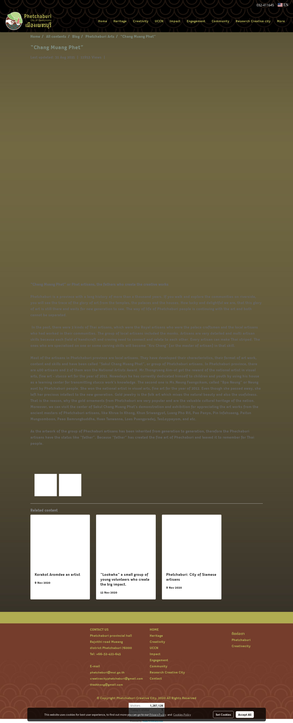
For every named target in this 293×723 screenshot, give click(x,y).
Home (102, 21)
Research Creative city (253, 21)
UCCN (159, 21)
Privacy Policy (157, 714)
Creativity (140, 21)
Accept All (244, 714)
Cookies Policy (182, 714)
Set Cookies (223, 714)
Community (220, 21)
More (281, 21)
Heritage (120, 21)
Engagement (196, 21)
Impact (175, 21)
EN (283, 5)
